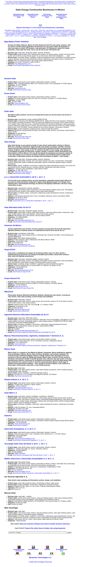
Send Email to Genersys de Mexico (24, 246)
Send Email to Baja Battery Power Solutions (26, 65)
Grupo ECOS (46, 31)
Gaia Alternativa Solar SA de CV (21, 31)
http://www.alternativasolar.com (24, 220)
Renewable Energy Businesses (30, 1)
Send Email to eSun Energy (21, 173)
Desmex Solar (26, 30)
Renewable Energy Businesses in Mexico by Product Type (52, 2)
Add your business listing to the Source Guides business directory (45, 524)
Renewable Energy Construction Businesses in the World (61, 16)
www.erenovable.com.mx (22, 471)
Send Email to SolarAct (20, 425)
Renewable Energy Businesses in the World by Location (52, 1)
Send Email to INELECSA (21, 311)
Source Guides (8, 1)
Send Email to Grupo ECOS (21, 271)
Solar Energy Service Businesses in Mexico (52, 4)
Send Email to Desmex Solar (22, 90)
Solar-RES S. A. (27, 34)
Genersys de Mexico (36, 31)
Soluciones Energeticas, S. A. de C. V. (49, 34)
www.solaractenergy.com (22, 424)
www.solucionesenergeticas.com (25, 438)
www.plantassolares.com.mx (23, 387)
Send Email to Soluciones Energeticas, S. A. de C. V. (29, 440)
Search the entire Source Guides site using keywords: (45, 528)
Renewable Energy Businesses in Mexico (28, 2)
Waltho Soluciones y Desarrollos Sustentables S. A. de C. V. (37, 36)
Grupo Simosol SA (56, 31)
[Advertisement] (36, 71)
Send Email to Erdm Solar (21, 138)
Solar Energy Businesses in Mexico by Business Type (28, 4)
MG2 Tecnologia (41, 37)
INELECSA (66, 31)
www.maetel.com (20, 344)
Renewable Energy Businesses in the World (18, 16)
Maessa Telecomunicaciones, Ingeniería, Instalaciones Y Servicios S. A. (48, 33)
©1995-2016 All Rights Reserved (40, 562)
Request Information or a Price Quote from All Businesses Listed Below (40, 27)
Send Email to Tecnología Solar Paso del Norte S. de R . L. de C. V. (34, 455)
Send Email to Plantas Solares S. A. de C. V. (27, 389)
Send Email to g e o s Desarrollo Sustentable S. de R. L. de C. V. (33, 200)
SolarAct (35, 34)
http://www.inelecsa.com (22, 309)
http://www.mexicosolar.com (23, 376)
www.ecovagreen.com (21, 103)
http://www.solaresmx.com (23, 410)
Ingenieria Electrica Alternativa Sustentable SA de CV (26, 315)
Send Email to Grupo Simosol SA (23, 288)
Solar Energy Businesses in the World (47, 16)
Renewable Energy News (61, 549)
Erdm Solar (42, 30)
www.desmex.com (20, 88)
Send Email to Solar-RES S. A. (22, 412)
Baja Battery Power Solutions (13, 30)
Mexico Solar (72, 33)
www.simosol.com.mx (21, 286)
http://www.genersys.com (22, 244)
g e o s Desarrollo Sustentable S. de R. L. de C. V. (24, 177)
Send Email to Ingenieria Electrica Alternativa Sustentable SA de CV (34, 332)
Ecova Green (34, 30)
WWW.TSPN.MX (20, 453)
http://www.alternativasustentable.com (26, 330)
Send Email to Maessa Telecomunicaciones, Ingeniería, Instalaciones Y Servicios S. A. (40, 345)
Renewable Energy (17, 1)
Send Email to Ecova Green (21, 104)
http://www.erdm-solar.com (23, 136)
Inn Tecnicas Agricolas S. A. (62, 36)
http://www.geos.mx (21, 199)
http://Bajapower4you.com (23, 64)
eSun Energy (49, 30)
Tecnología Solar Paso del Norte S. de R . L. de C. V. (25, 444)
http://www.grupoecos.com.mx (24, 270)
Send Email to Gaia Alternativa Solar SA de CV (27, 222)
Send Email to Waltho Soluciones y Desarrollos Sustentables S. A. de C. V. (36, 473)
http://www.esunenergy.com (23, 172)
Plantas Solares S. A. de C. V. (14, 34)
